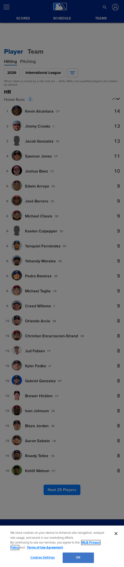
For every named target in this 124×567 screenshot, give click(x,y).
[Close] (115, 533)
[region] (62, 546)
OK (78, 558)
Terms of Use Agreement (45, 548)
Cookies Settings (42, 558)
